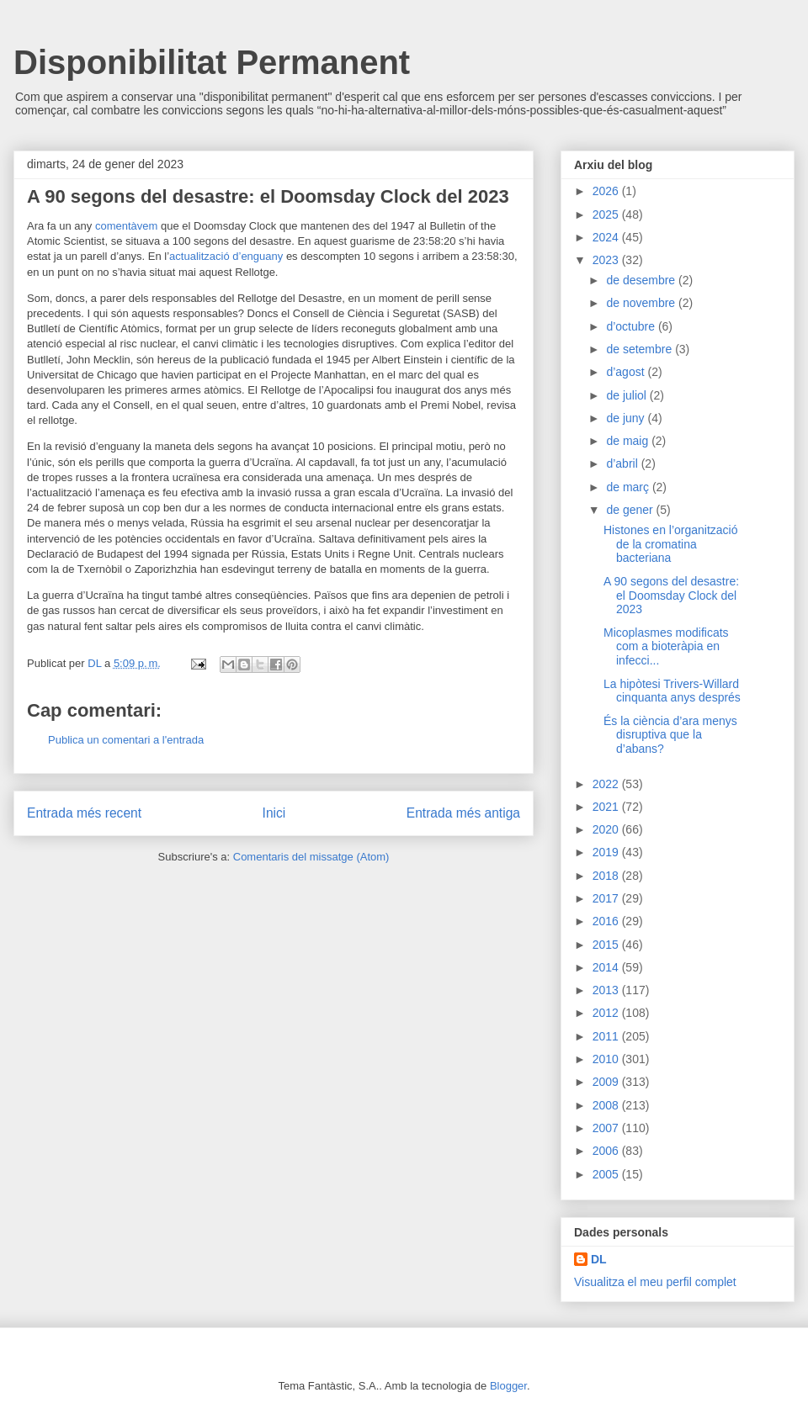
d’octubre (631, 326)
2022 (607, 784)
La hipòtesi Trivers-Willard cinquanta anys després (672, 691)
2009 (607, 1081)
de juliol (627, 395)
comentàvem (126, 226)
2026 (607, 191)
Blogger (508, 1385)
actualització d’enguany (226, 256)
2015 (607, 944)
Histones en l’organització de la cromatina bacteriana (670, 544)
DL (599, 1259)
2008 (607, 1105)
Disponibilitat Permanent (211, 62)
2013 (607, 990)
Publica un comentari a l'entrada (126, 739)
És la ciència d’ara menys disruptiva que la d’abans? (670, 735)
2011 (607, 1036)
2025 (607, 214)
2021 (607, 806)
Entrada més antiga (463, 813)
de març (628, 487)
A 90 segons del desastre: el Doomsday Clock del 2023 (671, 595)
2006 (607, 1150)
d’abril (623, 463)
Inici (274, 813)
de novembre (642, 303)
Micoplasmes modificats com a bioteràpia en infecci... (666, 647)
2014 (607, 967)
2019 (607, 852)
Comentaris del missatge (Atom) (311, 856)
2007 (607, 1128)
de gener (631, 509)
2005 (607, 1174)
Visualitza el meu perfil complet (655, 1282)
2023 (607, 260)
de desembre (642, 280)
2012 (607, 1012)
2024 (607, 237)
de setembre (640, 349)
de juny (626, 418)
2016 (607, 921)
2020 (607, 829)
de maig (628, 440)
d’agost (626, 372)
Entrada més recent (84, 813)
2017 (607, 898)
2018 (607, 875)
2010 (607, 1059)
